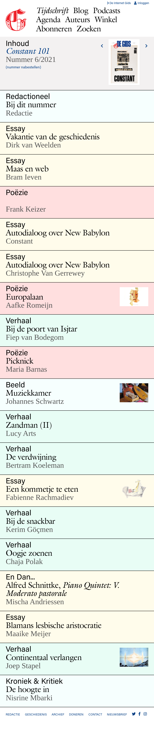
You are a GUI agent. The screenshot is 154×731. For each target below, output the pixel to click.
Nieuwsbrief (117, 714)
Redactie (13, 714)
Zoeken (89, 28)
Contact (95, 714)
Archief (58, 714)
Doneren (76, 714)
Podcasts (106, 10)
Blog (80, 10)
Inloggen (141, 3)
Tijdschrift (52, 10)
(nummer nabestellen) (23, 67)
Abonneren (54, 28)
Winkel (106, 19)
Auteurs (77, 19)
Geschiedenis (36, 714)
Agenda (48, 19)
